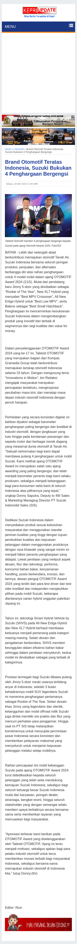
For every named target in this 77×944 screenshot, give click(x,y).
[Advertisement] (38, 74)
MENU (10, 27)
